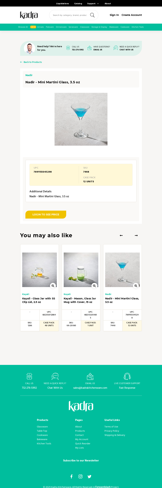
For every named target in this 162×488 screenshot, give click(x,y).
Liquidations (62, 3)
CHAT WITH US (126, 49)
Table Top (42, 431)
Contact (79, 435)
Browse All (23, 27)
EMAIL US (98, 49)
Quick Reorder (82, 443)
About (108, 3)
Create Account (132, 15)
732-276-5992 (78, 49)
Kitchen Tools (138, 27)
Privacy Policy (111, 431)
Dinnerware (61, 27)
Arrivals (37, 27)
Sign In (114, 15)
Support (91, 3)
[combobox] (73, 15)
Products (80, 431)
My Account (81, 439)
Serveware (73, 27)
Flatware (50, 27)
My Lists (79, 448)
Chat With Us (55, 388)
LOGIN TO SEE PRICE (45, 214)
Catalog (78, 3)
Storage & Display (99, 27)
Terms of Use (111, 426)
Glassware (84, 27)
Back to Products (33, 62)
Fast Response (127, 388)
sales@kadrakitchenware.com (90, 388)
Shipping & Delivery (114, 435)
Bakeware (113, 27)
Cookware (125, 27)
